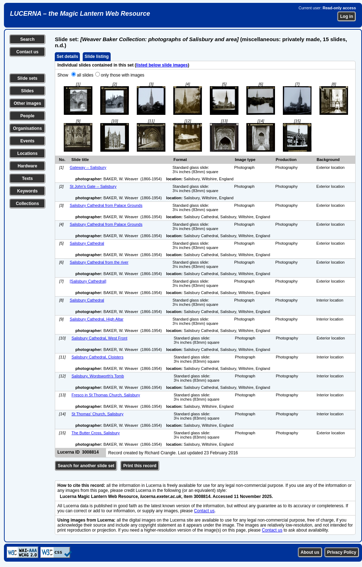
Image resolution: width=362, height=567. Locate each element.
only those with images (122, 75)
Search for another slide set (86, 465)
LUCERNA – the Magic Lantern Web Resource (80, 13)
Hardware (27, 165)
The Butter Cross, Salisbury (96, 433)
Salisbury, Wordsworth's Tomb (98, 376)
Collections (27, 203)
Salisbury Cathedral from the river (99, 262)
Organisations (27, 128)
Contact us (27, 51)
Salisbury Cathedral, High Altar (97, 319)
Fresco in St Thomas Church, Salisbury (106, 395)
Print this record (139, 465)
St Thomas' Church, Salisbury (98, 414)
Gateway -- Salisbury (88, 167)
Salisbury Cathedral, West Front (99, 338)
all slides (85, 75)
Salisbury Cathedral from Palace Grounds (106, 205)
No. (62, 159)
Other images (27, 103)
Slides (27, 90)
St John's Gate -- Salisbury (93, 186)
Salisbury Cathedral (87, 243)
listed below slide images (162, 65)
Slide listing (96, 56)
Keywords (27, 191)
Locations (27, 153)
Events (27, 140)
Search (27, 39)
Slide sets (27, 78)
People (27, 115)
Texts (27, 178)
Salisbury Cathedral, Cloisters (98, 357)
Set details (67, 56)
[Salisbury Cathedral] (88, 281)
